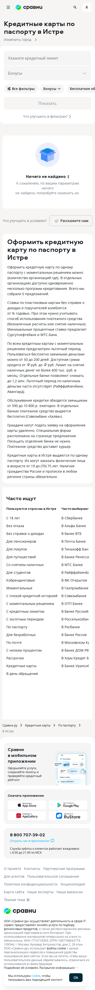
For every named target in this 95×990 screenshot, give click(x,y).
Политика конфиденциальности (30, 884)
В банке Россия (74, 634)
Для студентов (18, 572)
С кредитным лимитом (25, 611)
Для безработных (21, 634)
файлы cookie (56, 948)
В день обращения (22, 673)
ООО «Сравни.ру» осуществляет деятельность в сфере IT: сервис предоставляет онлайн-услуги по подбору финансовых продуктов (45, 925)
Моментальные (19, 588)
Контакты (32, 868)
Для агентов (14, 876)
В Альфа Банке (73, 525)
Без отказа (15, 525)
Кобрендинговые (20, 580)
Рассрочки (15, 658)
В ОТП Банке (72, 603)
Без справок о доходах (25, 533)
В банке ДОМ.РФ (75, 650)
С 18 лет (13, 518)
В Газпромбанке (74, 588)
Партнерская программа (64, 868)
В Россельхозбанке (77, 619)
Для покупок (16, 549)
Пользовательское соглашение (53, 876)
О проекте (12, 868)
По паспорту (16, 627)
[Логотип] (20, 911)
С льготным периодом (25, 619)
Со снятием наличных (25, 564)
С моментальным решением (30, 603)
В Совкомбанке (73, 595)
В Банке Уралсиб (75, 665)
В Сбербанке (72, 518)
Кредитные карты (21, 665)
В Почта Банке (73, 541)
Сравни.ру (9, 725)
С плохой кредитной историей (31, 595)
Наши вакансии (70, 892)
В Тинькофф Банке (76, 549)
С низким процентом (24, 650)
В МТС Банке (72, 564)
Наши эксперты (40, 892)
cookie (35, 976)
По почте (14, 642)
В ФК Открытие (74, 580)
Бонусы (52, 88)
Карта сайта (14, 892)
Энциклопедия (72, 884)
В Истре (8, 731)
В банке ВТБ (71, 533)
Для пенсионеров (21, 541)
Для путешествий (21, 557)
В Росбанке (70, 627)
